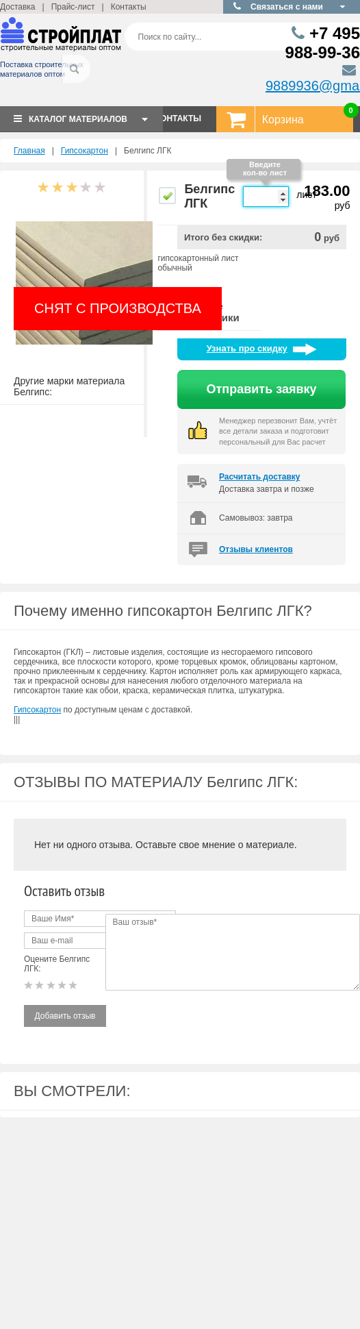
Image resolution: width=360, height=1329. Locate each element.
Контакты (128, 7)
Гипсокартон (84, 151)
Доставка (18, 7)
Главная (29, 151)
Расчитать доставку (259, 477)
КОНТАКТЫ (178, 118)
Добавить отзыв (65, 1016)
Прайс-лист (73, 7)
